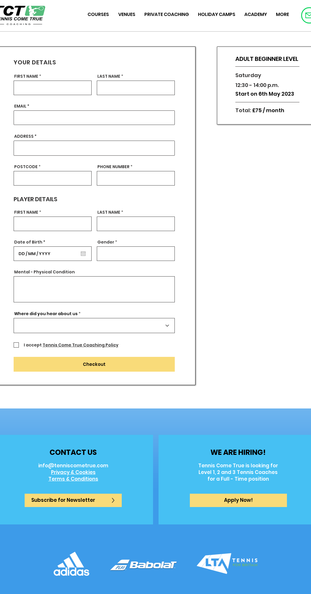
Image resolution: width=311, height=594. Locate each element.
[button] (238, 500)
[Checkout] (94, 364)
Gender (105, 242)
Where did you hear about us (46, 314)
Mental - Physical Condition (44, 272)
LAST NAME (108, 76)
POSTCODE (26, 167)
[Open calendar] (83, 253)
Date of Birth (31, 242)
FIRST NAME (26, 76)
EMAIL (20, 106)
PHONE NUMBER (113, 167)
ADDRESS (24, 136)
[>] (113, 500)
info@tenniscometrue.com (73, 465)
